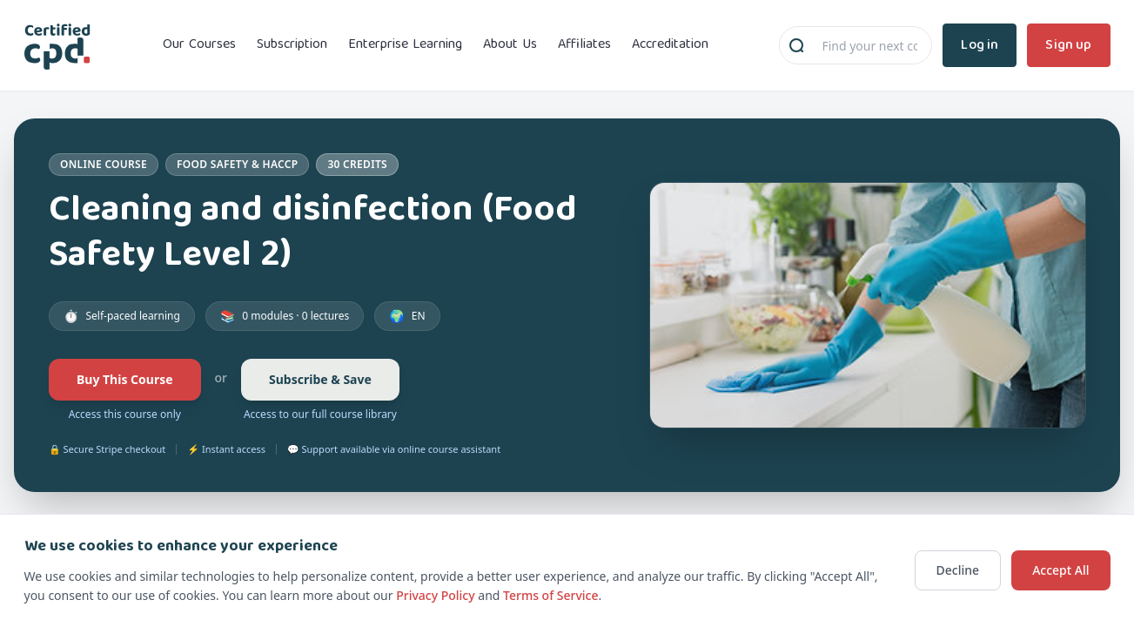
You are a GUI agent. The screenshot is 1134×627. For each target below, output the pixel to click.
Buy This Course (125, 379)
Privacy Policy (435, 595)
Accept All (1060, 570)
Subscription (292, 45)
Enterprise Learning (405, 45)
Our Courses (199, 45)
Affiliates (584, 45)
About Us (510, 45)
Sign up (1068, 45)
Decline (958, 570)
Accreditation (670, 45)
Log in (979, 45)
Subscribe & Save (320, 379)
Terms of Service (550, 595)
